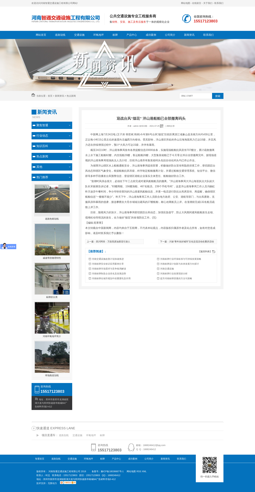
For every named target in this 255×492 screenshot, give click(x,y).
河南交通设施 (167, 268)
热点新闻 (71, 96)
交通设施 (79, 34)
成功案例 (151, 34)
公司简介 (170, 34)
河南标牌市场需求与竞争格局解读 (109, 268)
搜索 (217, 96)
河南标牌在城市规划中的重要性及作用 (111, 278)
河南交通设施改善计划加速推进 (108, 259)
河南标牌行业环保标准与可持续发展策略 (180, 259)
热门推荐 (42, 177)
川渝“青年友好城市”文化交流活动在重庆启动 (191, 241)
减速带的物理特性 (52, 258)
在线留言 (196, 3)
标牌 (115, 34)
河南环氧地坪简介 (52, 336)
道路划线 (60, 34)
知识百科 (42, 146)
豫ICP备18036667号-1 (112, 471)
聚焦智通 (42, 125)
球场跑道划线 (52, 375)
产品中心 (132, 34)
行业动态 (42, 135)
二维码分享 (170, 126)
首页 (50, 96)
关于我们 (207, 3)
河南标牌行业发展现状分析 (174, 273)
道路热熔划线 (52, 218)
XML (144, 471)
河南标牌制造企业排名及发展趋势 (109, 273)
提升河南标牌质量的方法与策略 (176, 278)
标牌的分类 (52, 297)
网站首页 (41, 34)
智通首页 (39, 458)
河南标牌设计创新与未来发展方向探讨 (179, 263)
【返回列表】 (205, 251)
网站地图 (185, 3)
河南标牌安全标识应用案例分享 (108, 263)
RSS (139, 471)
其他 (39, 166)
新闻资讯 (189, 34)
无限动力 (52, 483)
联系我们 (218, 3)
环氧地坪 (98, 34)
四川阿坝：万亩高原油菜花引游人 (113, 241)
